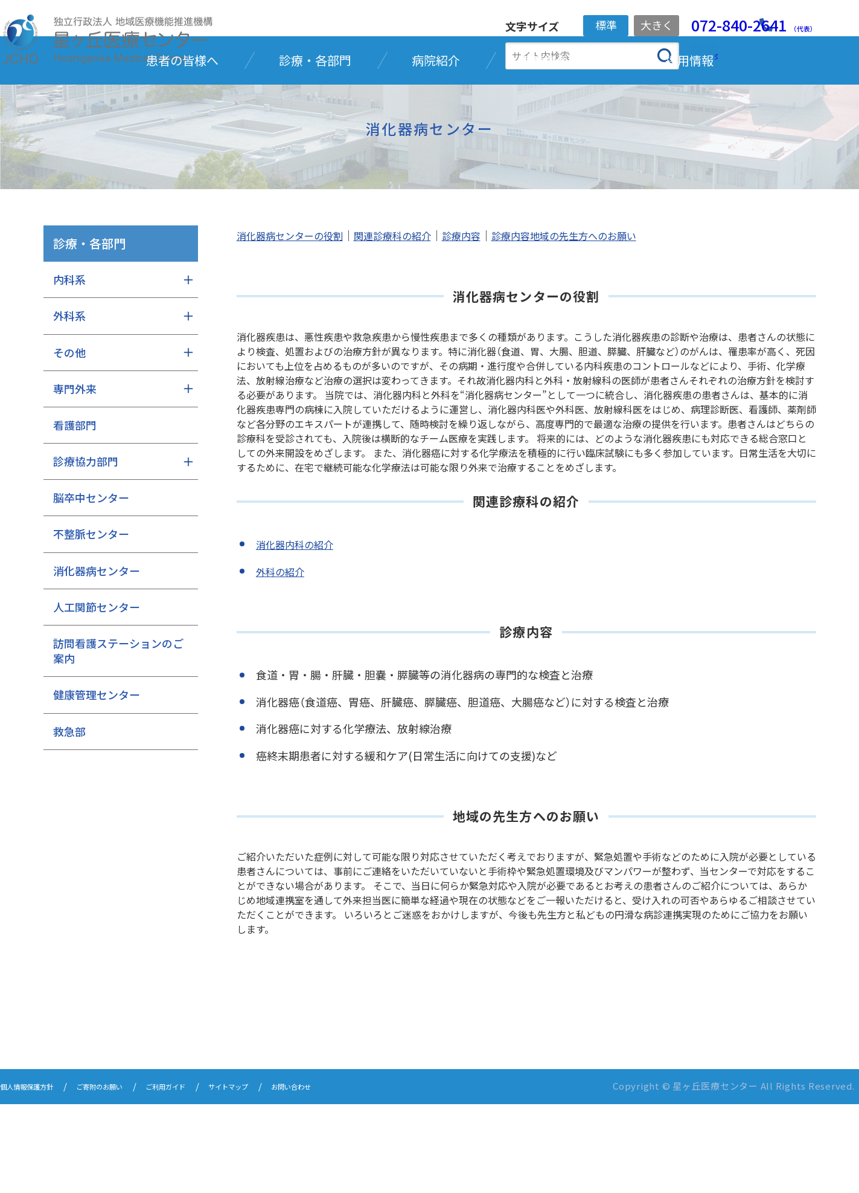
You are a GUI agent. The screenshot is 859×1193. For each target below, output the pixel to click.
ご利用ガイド (209, 1176)
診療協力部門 (85, 552)
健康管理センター (96, 785)
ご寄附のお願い (127, 1176)
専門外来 (75, 479)
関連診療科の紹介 (410, 326)
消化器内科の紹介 (299, 634)
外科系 (69, 406)
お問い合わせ (363, 1176)
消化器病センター (96, 660)
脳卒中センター (91, 588)
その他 (69, 442)
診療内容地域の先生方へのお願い (600, 326)
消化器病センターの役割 (296, 326)
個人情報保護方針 (36, 1176)
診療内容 (486, 326)
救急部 (69, 821)
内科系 (69, 370)
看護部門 (75, 515)
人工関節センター (96, 697)
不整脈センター (91, 624)
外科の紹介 (283, 661)
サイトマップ (286, 1176)
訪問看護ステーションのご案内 (118, 741)
